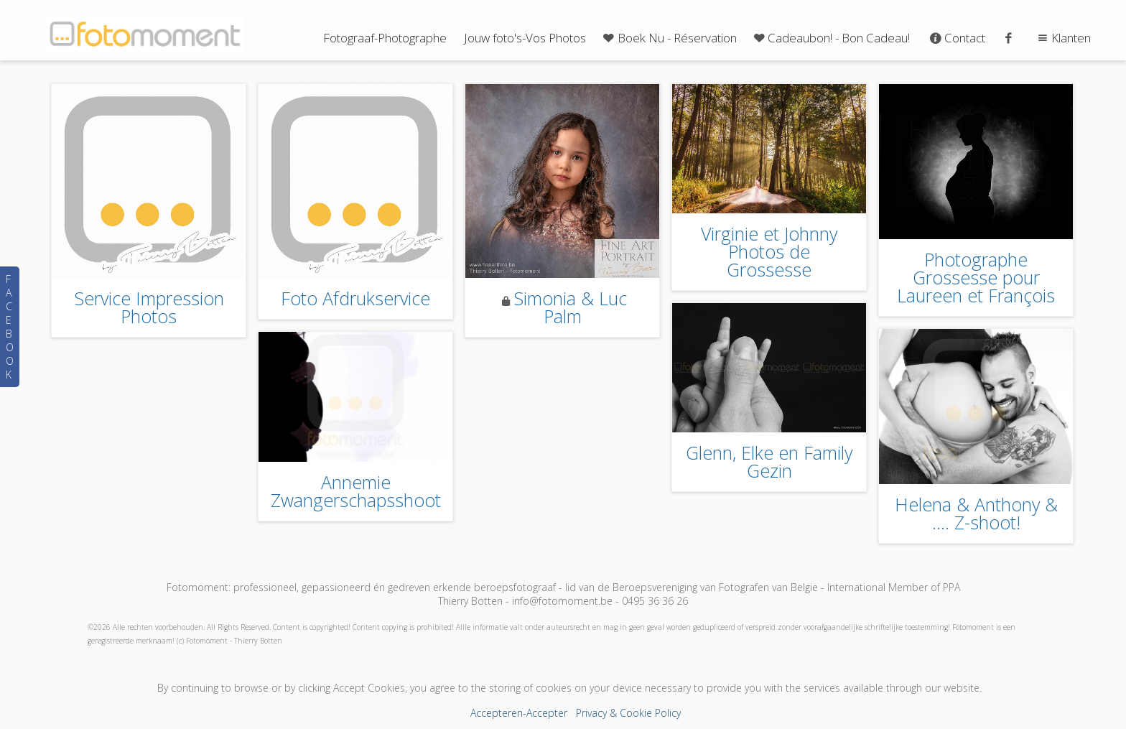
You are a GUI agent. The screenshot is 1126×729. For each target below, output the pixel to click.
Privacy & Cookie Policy (628, 713)
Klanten (1062, 37)
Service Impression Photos (149, 307)
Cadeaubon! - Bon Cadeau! (831, 37)
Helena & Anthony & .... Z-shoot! (976, 513)
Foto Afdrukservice (355, 298)
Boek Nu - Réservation (668, 37)
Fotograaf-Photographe (385, 37)
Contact (956, 37)
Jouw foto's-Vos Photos (525, 37)
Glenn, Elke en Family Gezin (769, 461)
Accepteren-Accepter (518, 713)
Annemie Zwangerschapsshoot (356, 491)
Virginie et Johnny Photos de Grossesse (769, 251)
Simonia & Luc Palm (570, 307)
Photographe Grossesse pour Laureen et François (976, 277)
